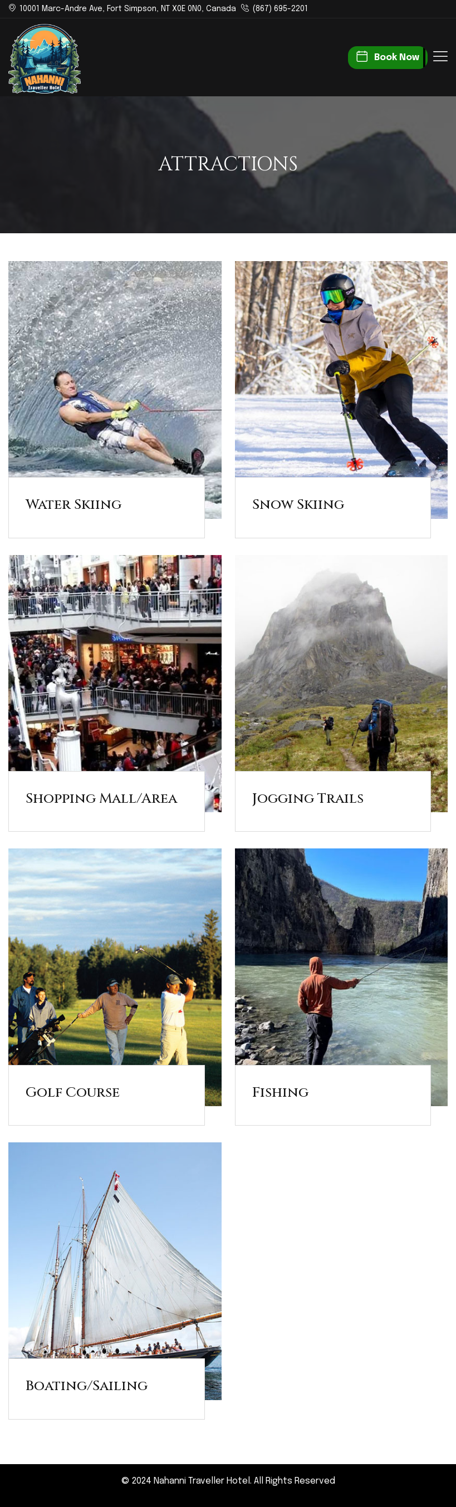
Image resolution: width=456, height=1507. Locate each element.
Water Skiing (73, 504)
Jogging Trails (308, 798)
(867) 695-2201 (280, 9)
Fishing (280, 1092)
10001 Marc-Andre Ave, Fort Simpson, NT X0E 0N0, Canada (127, 9)
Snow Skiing (298, 504)
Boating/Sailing (87, 1386)
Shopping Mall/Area (101, 798)
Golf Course (73, 1092)
